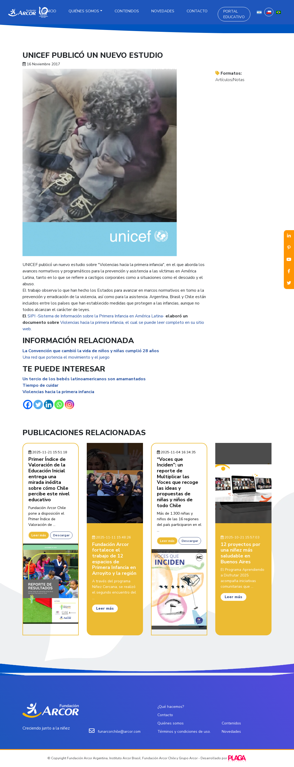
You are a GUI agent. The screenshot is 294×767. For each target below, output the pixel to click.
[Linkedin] (48, 404)
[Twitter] (38, 404)
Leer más (38, 535)
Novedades (162, 11)
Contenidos (127, 11)
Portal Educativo (234, 14)
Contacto (197, 11)
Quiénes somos (84, 11)
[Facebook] (27, 404)
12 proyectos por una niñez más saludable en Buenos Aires (240, 553)
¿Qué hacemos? (170, 706)
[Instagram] (69, 404)
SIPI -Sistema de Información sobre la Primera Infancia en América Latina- (96, 316)
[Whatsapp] (59, 404)
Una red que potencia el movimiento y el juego (66, 357)
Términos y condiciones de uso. (184, 731)
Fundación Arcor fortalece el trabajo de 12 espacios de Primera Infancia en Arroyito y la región (114, 558)
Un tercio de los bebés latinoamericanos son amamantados (84, 379)
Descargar (61, 535)
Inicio (51, 11)
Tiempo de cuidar (40, 385)
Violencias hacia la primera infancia (58, 392)
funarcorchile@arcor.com (119, 731)
